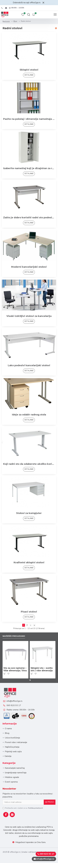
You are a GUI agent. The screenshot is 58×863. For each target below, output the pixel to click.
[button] (28, 680)
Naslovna (6, 21)
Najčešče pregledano (14, 636)
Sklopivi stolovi (29, 69)
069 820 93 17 (14, 705)
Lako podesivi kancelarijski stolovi (29, 365)
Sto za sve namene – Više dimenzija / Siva (15, 669)
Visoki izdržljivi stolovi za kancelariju (29, 316)
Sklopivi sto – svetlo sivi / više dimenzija (42, 669)
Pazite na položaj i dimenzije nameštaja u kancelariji (29, 119)
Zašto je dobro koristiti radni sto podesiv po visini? (29, 217)
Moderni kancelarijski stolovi (29, 266)
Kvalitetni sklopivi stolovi (29, 562)
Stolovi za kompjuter (29, 513)
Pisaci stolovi (29, 611)
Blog (15, 21)
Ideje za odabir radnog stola (29, 414)
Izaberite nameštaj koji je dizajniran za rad (29, 168)
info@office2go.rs (14, 701)
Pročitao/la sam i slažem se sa (23, 808)
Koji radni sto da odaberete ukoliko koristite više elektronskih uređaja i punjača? (29, 464)
